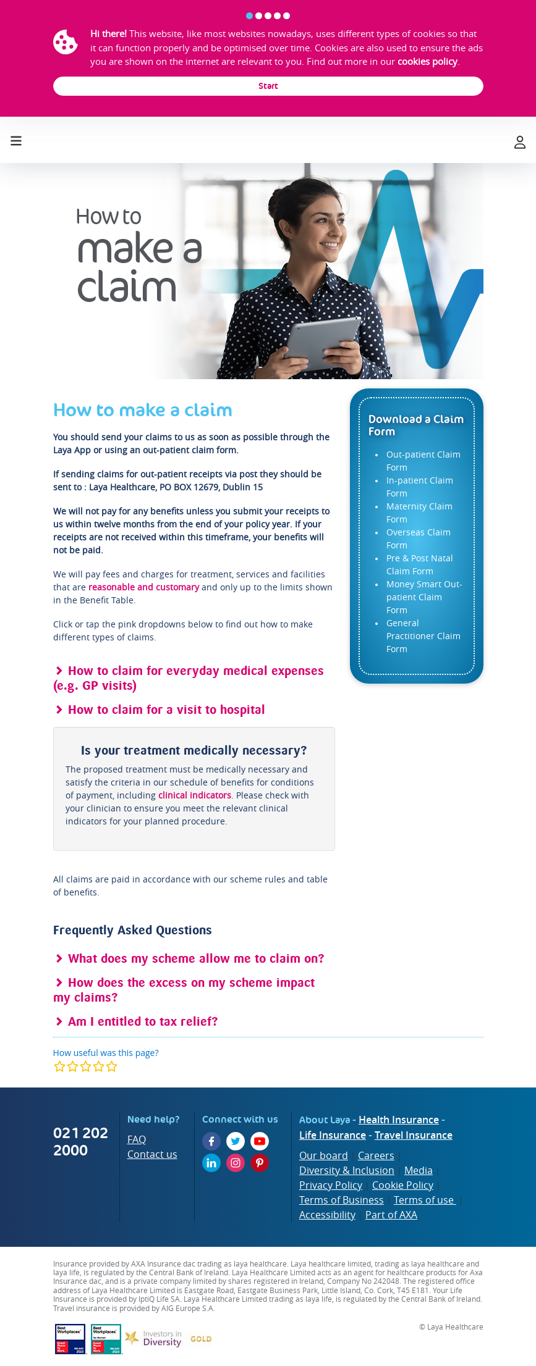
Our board (323, 1155)
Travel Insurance (414, 1135)
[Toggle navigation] (16, 138)
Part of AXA (391, 1214)
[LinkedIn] (211, 1163)
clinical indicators (194, 795)
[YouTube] (259, 1141)
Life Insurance (332, 1135)
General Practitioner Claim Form (423, 636)
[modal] (85, 1066)
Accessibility (327, 1214)
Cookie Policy (402, 1185)
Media (418, 1170)
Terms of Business (341, 1200)
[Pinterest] (259, 1163)
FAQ (136, 1139)
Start (268, 85)
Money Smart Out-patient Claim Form (424, 597)
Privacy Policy (330, 1185)
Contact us (152, 1154)
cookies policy (427, 61)
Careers (376, 1155)
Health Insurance (399, 1119)
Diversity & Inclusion (346, 1170)
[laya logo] (267, 140)
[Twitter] (235, 1141)
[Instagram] (235, 1163)
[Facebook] (211, 1141)
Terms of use (425, 1200)
